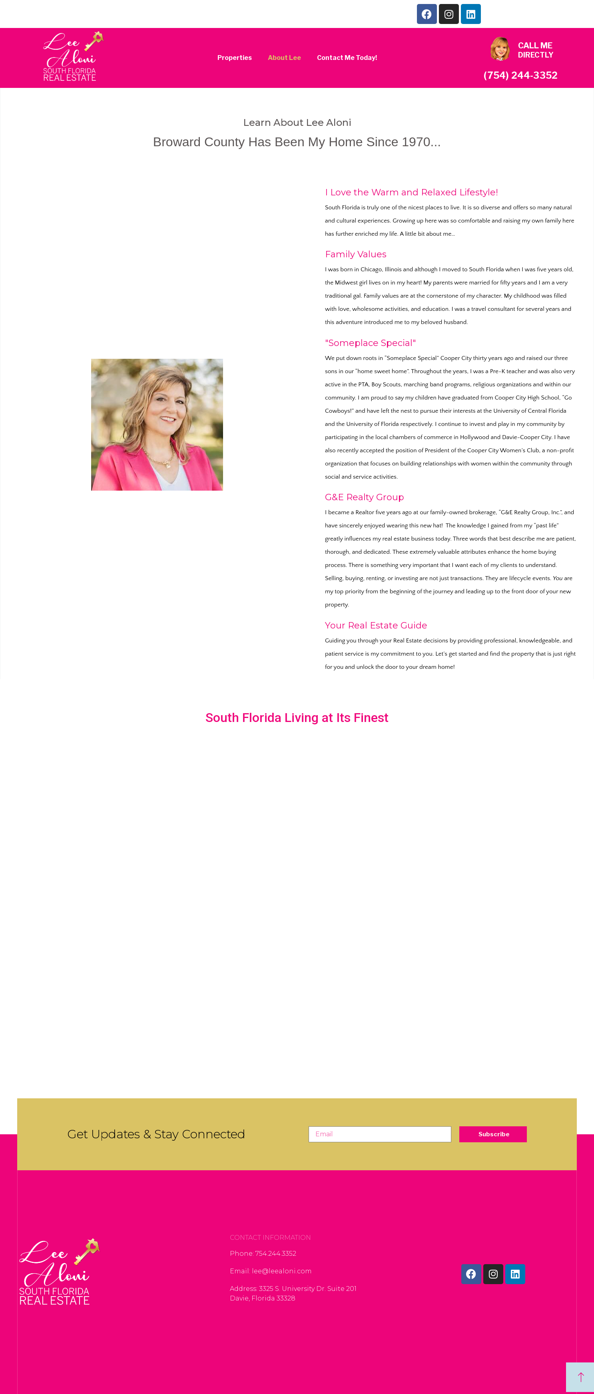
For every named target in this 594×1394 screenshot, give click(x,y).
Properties (234, 58)
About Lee (284, 58)
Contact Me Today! (347, 58)
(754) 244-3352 (521, 75)
